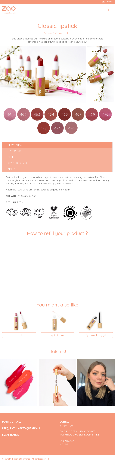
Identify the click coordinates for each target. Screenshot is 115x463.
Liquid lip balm (57, 335)
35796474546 (66, 426)
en (103, 2)
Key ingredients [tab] (17, 163)
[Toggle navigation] (108, 10)
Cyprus (109, 2)
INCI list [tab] (12, 169)
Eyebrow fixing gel (96, 335)
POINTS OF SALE (11, 421)
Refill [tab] (11, 157)
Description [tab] (15, 145)
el (101, 2)
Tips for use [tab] (15, 151)
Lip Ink (19, 335)
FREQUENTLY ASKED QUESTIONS (21, 428)
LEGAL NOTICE (10, 434)
